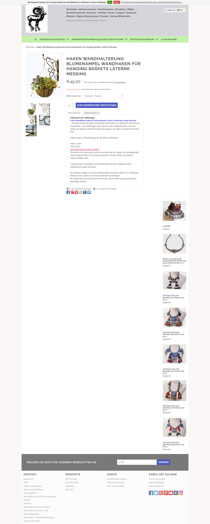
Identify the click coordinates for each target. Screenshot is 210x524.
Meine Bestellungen (116, 482)
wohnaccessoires (87, 9)
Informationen (74, 113)
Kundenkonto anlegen (117, 479)
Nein (117, 2)
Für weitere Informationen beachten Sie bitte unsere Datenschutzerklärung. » (151, 2)
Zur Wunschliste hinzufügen (79, 189)
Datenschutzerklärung (33, 489)
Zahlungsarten (30, 493)
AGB (26, 482)
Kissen (111, 13)
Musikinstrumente (76, 13)
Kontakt (27, 500)
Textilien (102, 13)
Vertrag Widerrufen (120, 16)
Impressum (29, 479)
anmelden (71, 21)
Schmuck (92, 13)
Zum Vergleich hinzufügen (105, 189)
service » (104, 21)
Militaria (70, 16)
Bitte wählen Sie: (74, 96)
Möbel (130, 9)
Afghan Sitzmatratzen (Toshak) (92, 16)
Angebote (69, 486)
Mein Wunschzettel (115, 486)
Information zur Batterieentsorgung (39, 517)
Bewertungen (91, 113)
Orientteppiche (105, 9)
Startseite (71, 9)
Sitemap (27, 503)
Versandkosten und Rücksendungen (40, 496)
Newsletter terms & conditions (37, 507)
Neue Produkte (72, 482)
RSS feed (69, 489)
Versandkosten (120, 82)
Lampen (120, 13)
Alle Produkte (71, 479)
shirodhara (120, 9)
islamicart (131, 13)
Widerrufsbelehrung (33, 486)
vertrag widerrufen (32, 521)
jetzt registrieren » (90, 21)
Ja (110, 2)
